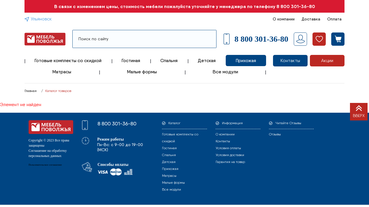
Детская (207, 60)
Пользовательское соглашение (45, 164)
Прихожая (246, 60)
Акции (327, 60)
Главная (31, 91)
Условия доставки (230, 155)
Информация (232, 123)
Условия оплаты (228, 148)
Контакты (290, 60)
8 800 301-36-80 (295, 6)
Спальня (169, 60)
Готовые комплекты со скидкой (68, 60)
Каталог (174, 123)
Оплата (334, 19)
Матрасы (61, 71)
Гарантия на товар (230, 162)
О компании (284, 19)
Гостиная (131, 60)
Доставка (311, 19)
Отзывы (275, 134)
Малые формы (142, 71)
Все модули (225, 71)
